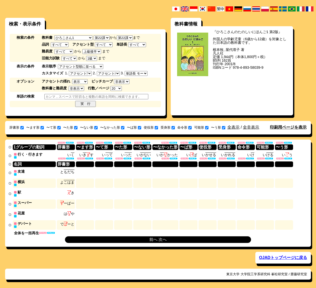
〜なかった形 (112, 127)
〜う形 (218, 127)
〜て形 (53, 127)
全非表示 (251, 127)
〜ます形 (35, 127)
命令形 (184, 127)
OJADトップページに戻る (283, 256)
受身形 (168, 127)
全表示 (233, 127)
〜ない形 (89, 127)
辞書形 (16, 127)
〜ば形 (134, 127)
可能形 (201, 127)
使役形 (151, 127)
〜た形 (70, 127)
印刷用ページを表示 (288, 127)
